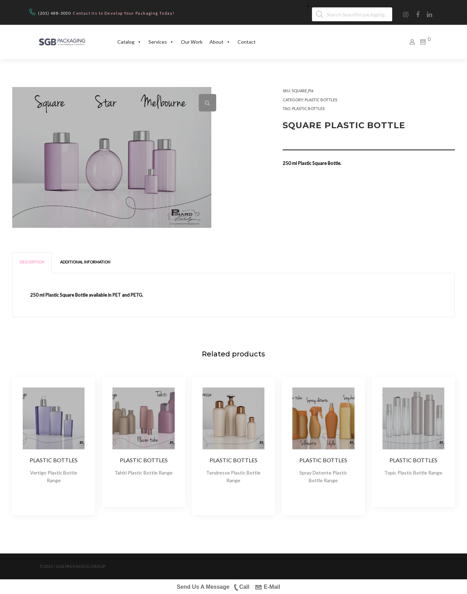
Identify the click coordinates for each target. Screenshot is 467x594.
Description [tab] (32, 262)
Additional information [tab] (85, 262)
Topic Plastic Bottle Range (413, 473)
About (220, 42)
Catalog (129, 42)
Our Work (192, 42)
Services (161, 42)
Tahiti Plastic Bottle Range (144, 473)
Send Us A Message (203, 587)
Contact (247, 42)
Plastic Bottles (321, 99)
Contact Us (85, 13)
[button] (207, 102)
